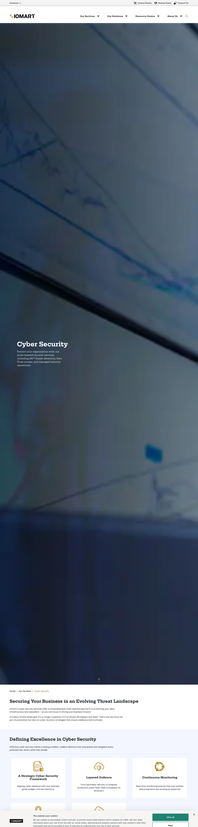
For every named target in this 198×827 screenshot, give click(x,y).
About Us (172, 16)
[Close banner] (194, 802)
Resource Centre (145, 16)
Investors (14, 3)
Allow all (170, 805)
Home (13, 691)
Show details (132, 822)
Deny (170, 813)
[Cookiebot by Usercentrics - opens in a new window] (16, 822)
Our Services (87, 16)
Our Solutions (115, 16)
